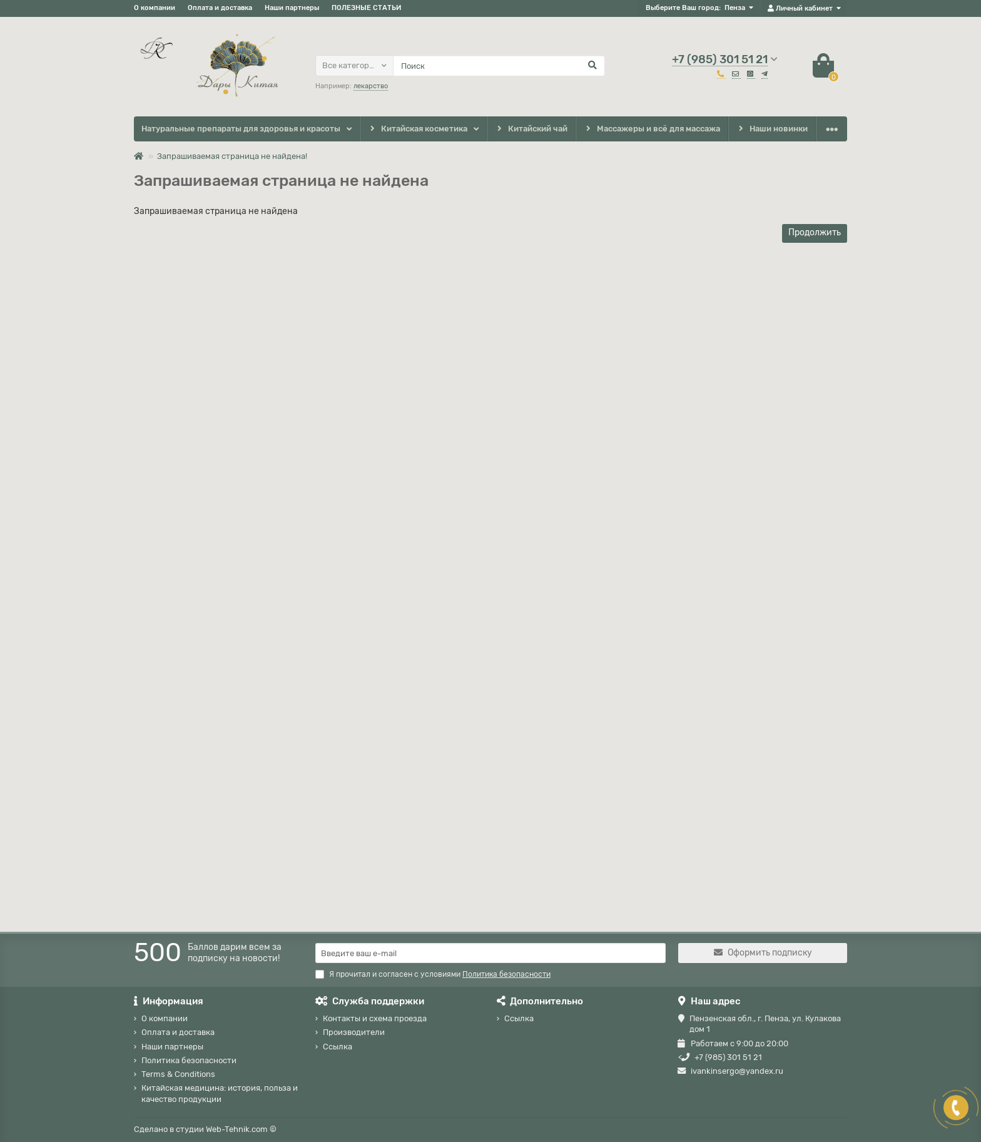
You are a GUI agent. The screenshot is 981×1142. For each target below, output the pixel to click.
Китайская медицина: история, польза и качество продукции (219, 1093)
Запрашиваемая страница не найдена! (232, 156)
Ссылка (337, 1046)
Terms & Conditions (178, 1074)
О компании (154, 8)
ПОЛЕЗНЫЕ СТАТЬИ (366, 8)
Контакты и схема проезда (375, 1018)
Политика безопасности (188, 1060)
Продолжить (814, 232)
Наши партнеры (292, 8)
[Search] (499, 65)
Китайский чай (530, 129)
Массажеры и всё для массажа (652, 129)
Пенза (734, 8)
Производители (354, 1032)
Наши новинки (772, 129)
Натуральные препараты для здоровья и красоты (240, 128)
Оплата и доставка (220, 8)
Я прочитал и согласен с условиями (433, 974)
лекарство (370, 86)
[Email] (490, 953)
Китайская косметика (417, 129)
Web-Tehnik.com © (241, 1129)
